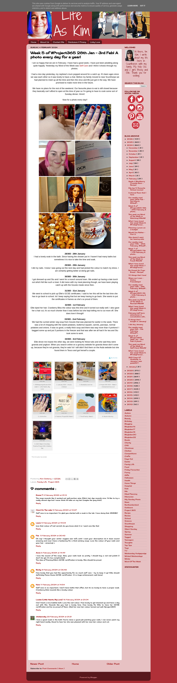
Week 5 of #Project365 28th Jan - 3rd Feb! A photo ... (135, 338)
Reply (38, 503)
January (132, 367)
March (132, 176)
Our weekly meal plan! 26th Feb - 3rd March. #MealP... (136, 200)
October (132, 154)
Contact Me (58, 42)
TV (126, 551)
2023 (130, 370)
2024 (130, 145)
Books (127, 440)
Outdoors (129, 507)
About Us (44, 42)
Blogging (128, 424)
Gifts (127, 475)
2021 (130, 377)
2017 (130, 389)
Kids (126, 489)
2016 (130, 392)
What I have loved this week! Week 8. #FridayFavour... (137, 223)
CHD (127, 445)
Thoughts (128, 543)
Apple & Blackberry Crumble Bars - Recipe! (136, 183)
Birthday (128, 421)
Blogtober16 (130, 427)
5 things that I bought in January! (137, 320)
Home (33, 42)
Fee (38, 536)
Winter (127, 559)
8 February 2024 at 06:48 (54, 570)
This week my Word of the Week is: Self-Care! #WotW (137, 346)
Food (127, 467)
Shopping (129, 526)
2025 (130, 142)
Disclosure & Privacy (77, 42)
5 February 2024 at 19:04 (53, 523)
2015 (130, 395)
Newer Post (37, 663)
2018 (130, 386)
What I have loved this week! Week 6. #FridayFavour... (137, 308)
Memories (129, 497)
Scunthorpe (130, 524)
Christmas (129, 448)
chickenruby (41, 617)
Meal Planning (131, 494)
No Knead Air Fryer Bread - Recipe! (136, 271)
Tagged (128, 537)
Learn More (132, 6)
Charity (128, 443)
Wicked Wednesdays (134, 556)
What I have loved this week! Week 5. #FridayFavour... (137, 352)
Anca (38, 553)
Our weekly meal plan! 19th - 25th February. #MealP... (137, 244)
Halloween (129, 478)
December (133, 148)
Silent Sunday (131, 529)
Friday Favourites (132, 470)
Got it (142, 6)
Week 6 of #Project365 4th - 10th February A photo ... (137, 294)
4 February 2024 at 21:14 (55, 495)
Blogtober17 (130, 429)
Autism (128, 413)
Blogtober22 (130, 437)
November (133, 151)
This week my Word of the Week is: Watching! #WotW (137, 216)
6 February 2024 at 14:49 (53, 553)
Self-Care (83, 66)
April (131, 172)
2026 (130, 139)
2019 (130, 383)
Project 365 (53, 482)
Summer (128, 534)
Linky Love (95, 42)
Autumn (128, 416)
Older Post (113, 663)
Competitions (130, 453)
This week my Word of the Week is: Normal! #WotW (136, 301)
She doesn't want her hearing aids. (136, 238)
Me (126, 491)
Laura (38, 523)
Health (127, 480)
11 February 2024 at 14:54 (53, 585)
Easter (127, 462)
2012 (130, 404)
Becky (38, 570)
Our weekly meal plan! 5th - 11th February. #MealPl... (135, 330)
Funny (127, 472)
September (134, 157)
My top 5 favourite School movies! (136, 189)
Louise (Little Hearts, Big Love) (49, 600)
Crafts (127, 456)
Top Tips (128, 545)
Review (127, 516)
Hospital (128, 486)
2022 (130, 374)
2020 (130, 380)
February (133, 179)
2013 (130, 401)
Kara (38, 585)
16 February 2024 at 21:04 (75, 600)
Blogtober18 (130, 432)
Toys (127, 548)
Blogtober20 (130, 435)
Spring (127, 532)
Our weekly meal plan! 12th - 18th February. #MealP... (137, 286)
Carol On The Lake (44, 510)
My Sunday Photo (133, 499)
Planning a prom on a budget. (137, 228)
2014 (130, 398)
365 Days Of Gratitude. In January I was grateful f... (135, 360)
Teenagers (129, 540)
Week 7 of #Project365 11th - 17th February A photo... (137, 251)
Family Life (42, 482)
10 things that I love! (137, 275)
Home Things (130, 483)
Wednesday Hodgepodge (135, 553)
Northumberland (132, 505)
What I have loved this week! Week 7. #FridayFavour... (137, 265)
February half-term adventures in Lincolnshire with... (137, 315)
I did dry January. (135, 324)
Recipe (127, 513)
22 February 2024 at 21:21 (59, 617)
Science (128, 521)
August (132, 160)
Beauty (128, 418)
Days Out (129, 459)
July (131, 163)
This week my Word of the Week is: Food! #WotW (136, 259)
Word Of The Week (133, 561)
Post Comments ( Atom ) (53, 668)
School (128, 518)
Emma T (39, 495)
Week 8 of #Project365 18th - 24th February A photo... (137, 208)
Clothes (128, 451)
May (131, 169)
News (127, 502)
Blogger (93, 677)
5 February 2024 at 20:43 (52, 536)
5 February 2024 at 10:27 (65, 510)
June (131, 166)
